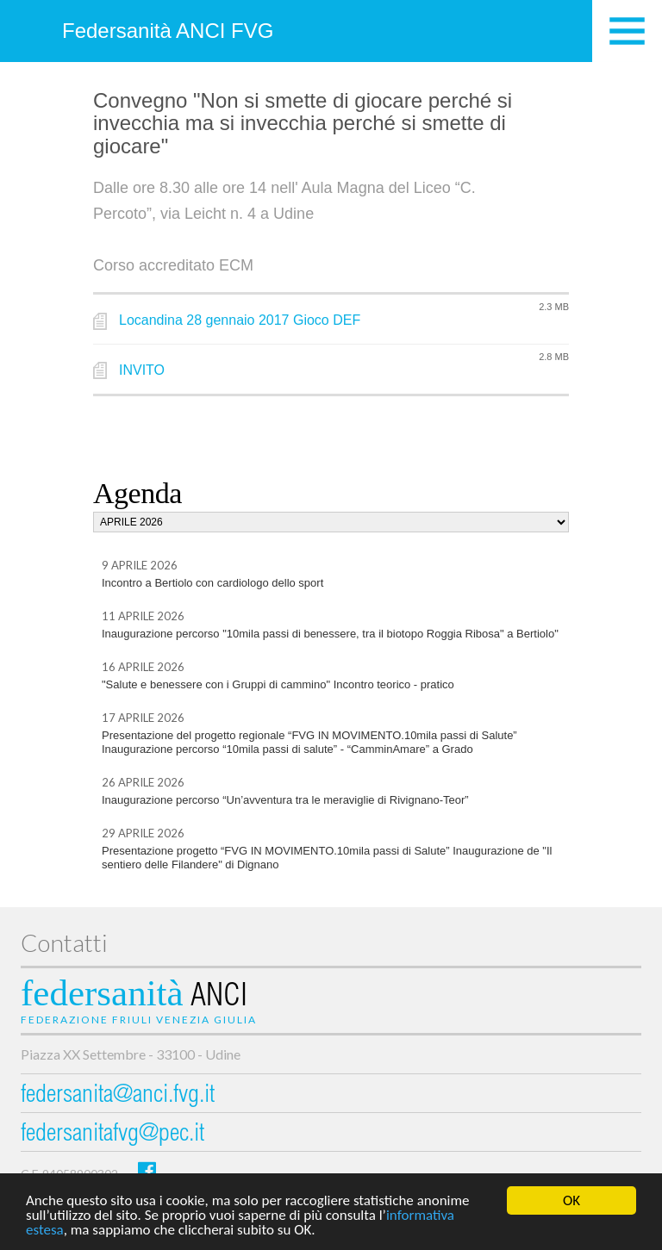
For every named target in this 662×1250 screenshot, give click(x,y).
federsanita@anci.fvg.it (118, 1096)
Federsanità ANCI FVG (167, 30)
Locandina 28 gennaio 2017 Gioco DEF (239, 320)
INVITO (142, 370)
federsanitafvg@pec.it (112, 1135)
